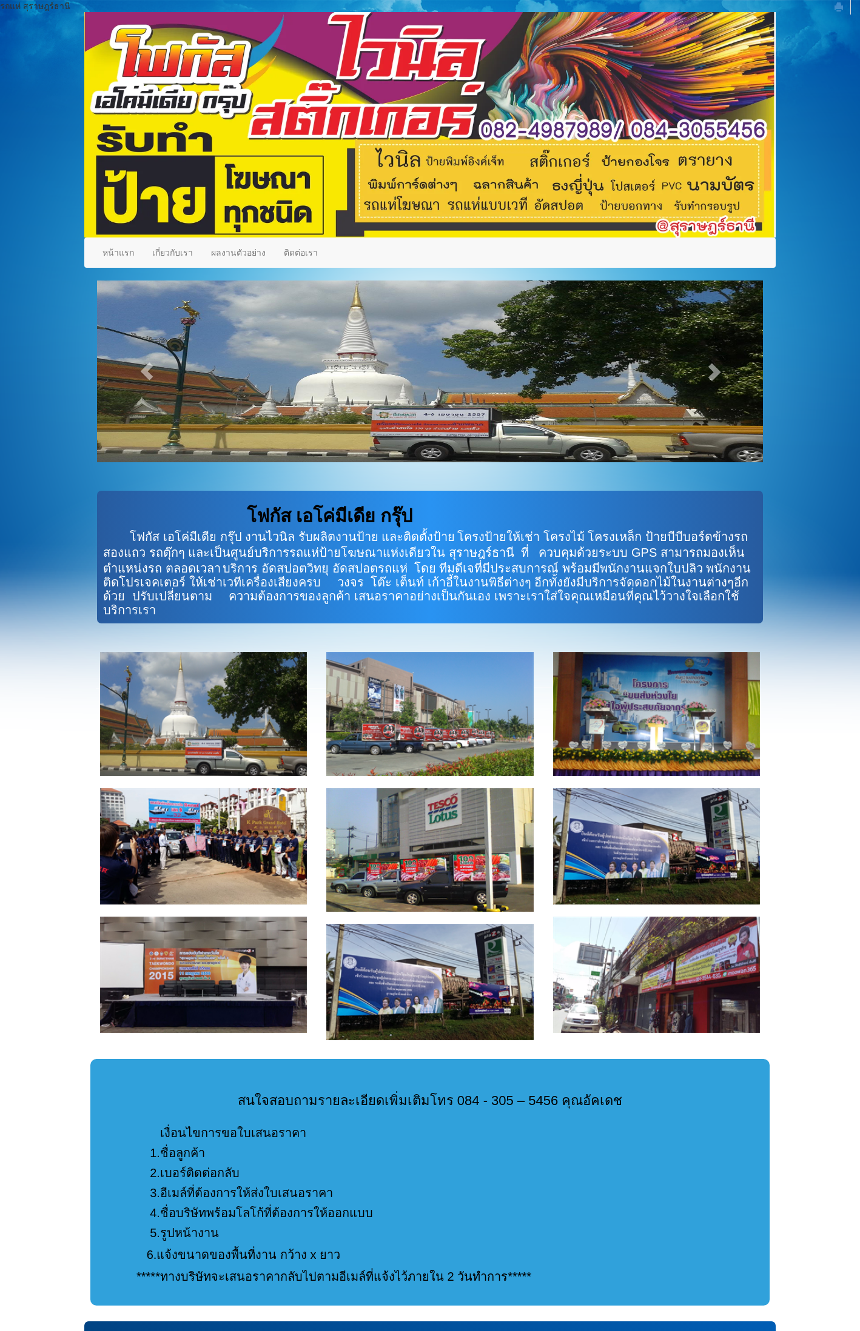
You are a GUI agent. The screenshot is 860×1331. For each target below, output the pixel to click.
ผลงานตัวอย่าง (238, 252)
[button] (147, 371)
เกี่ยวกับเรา (172, 252)
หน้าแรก (118, 252)
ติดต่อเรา (301, 252)
